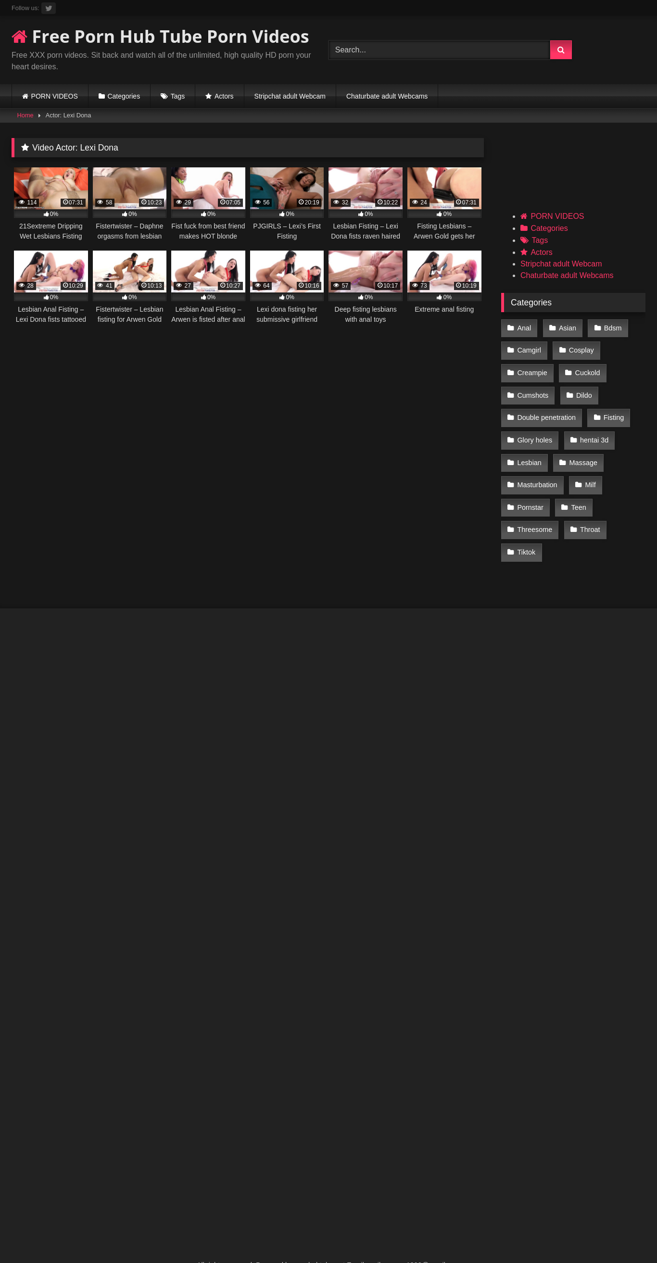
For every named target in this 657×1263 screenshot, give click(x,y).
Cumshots (532, 388)
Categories (123, 96)
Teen (576, 490)
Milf (588, 470)
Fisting (612, 409)
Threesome (534, 510)
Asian (566, 327)
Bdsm (610, 327)
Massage (581, 449)
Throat (589, 510)
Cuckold (585, 368)
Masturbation (537, 470)
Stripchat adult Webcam (290, 96)
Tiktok (526, 531)
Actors (224, 96)
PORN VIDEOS (54, 96)
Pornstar (530, 490)
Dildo (583, 388)
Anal (524, 327)
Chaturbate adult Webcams (387, 96)
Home (25, 115)
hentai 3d (593, 429)
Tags (178, 96)
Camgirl (529, 348)
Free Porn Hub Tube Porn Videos (160, 36)
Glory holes (534, 429)
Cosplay (580, 348)
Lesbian (529, 449)
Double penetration (546, 409)
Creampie (532, 368)
